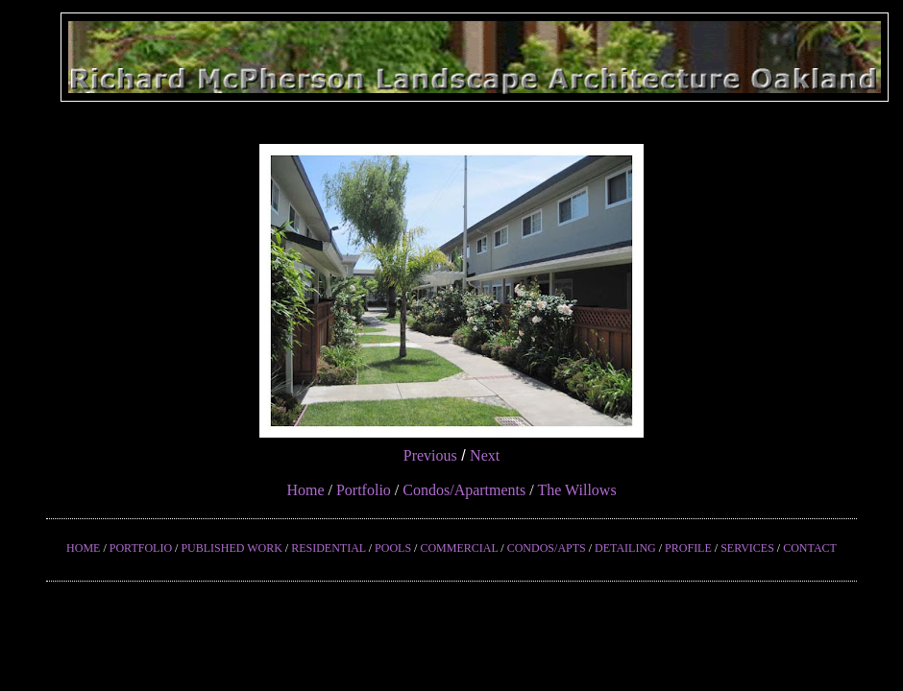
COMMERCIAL (459, 548)
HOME (83, 548)
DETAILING (625, 548)
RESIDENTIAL (328, 548)
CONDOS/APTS (546, 548)
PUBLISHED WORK (231, 548)
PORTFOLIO (141, 548)
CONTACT (810, 548)
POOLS (393, 548)
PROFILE (688, 548)
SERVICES (747, 548)
